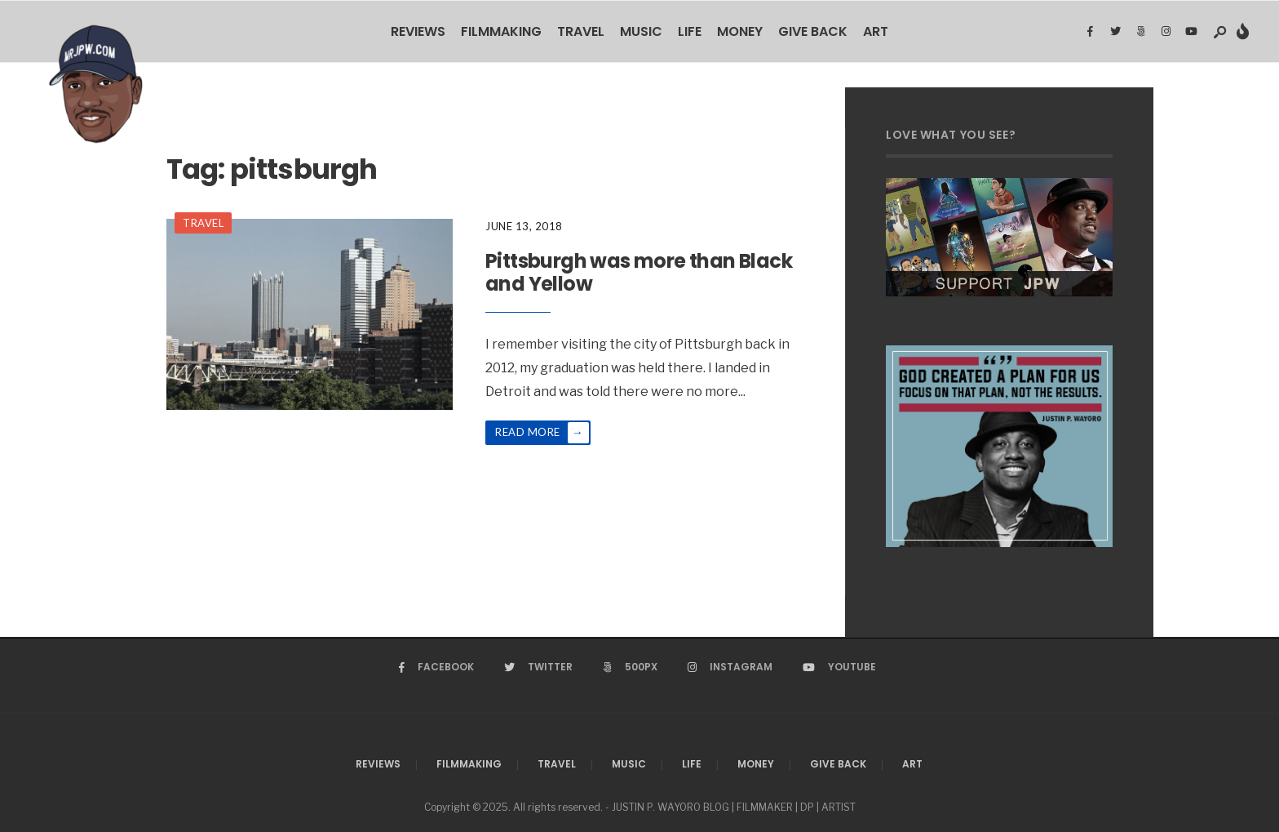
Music (641, 31)
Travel (580, 31)
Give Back (813, 31)
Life (689, 31)
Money (740, 31)
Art (875, 31)
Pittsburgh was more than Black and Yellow (638, 272)
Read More (542, 432)
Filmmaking (501, 31)
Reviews (418, 31)
